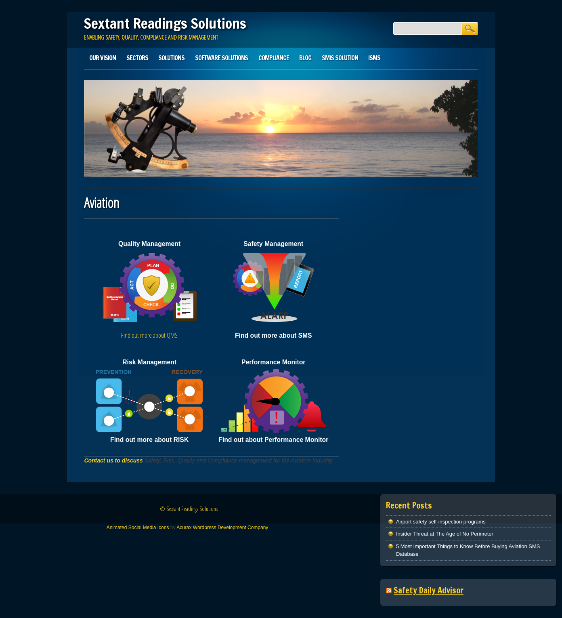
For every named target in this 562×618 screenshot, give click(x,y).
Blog (305, 57)
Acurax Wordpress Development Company (222, 527)
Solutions (171, 57)
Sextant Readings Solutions (165, 23)
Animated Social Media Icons (138, 527)
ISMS (374, 57)
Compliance (273, 57)
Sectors (137, 57)
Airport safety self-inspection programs (441, 522)
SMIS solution (340, 57)
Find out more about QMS (149, 335)
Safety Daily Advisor (428, 590)
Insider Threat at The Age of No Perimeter (444, 534)
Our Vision (102, 57)
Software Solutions (221, 57)
